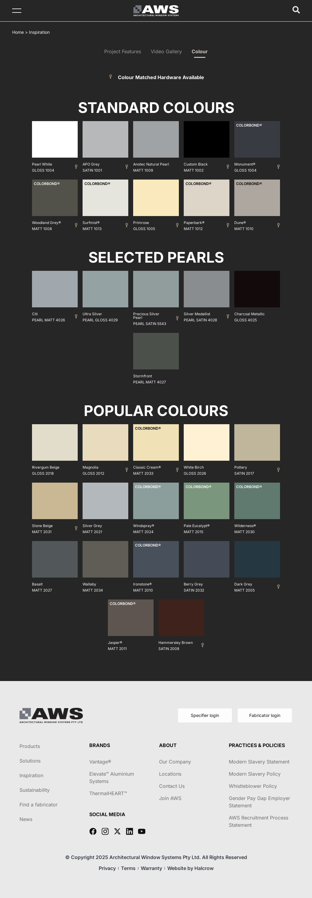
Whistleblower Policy (253, 786)
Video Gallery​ (166, 51)
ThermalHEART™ (108, 793)
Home (18, 32)
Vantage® (100, 762)
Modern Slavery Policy (255, 774)
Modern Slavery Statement (259, 762)
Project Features (122, 51)
